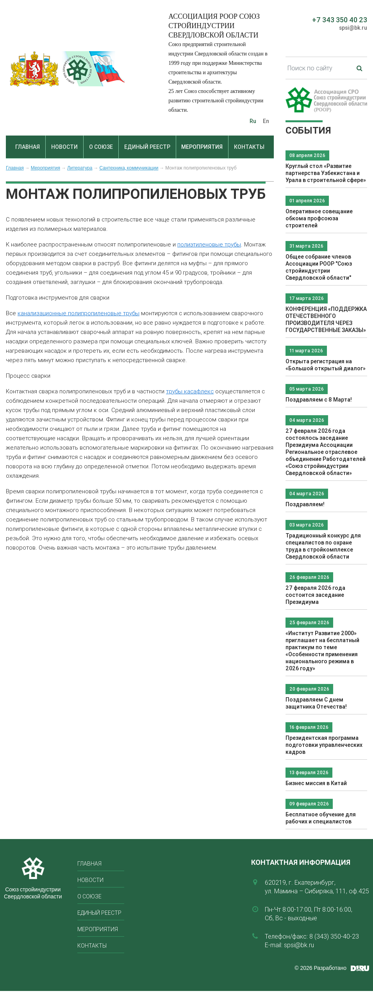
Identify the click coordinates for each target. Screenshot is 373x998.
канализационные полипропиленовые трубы (78, 313)
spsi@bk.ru (353, 27)
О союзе (101, 146)
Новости (64, 146)
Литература (80, 168)
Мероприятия (202, 146)
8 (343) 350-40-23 (334, 936)
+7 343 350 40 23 (339, 19)
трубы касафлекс (190, 391)
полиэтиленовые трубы (209, 244)
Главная (27, 146)
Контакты (249, 146)
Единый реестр (147, 146)
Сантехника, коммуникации (128, 168)
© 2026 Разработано (320, 968)
